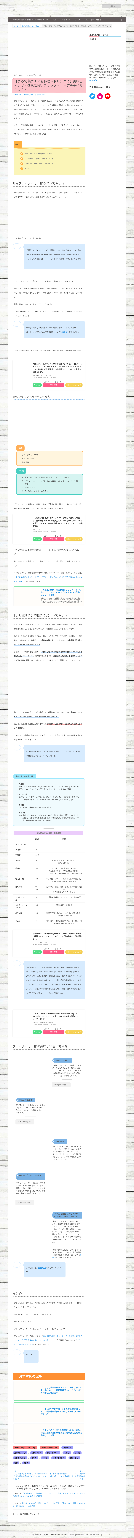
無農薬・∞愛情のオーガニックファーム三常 (58, 1535)
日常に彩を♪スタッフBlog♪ (31, 26)
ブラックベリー (52, 1453)
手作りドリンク (58, 1458)
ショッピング (65, 19)
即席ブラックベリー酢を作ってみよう (38, 153)
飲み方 (25, 1463)
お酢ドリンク (36, 1453)
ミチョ (66, 1453)
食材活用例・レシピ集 (50, 1448)
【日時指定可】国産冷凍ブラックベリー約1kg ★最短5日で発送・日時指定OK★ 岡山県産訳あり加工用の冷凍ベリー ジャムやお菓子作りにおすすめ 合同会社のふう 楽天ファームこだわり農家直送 (58, 522)
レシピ (77, 1453)
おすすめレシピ (19, 1453)
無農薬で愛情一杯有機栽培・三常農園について (30, 19)
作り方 (33, 1458)
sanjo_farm (29, 95)
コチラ (64, 332)
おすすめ (68, 1448)
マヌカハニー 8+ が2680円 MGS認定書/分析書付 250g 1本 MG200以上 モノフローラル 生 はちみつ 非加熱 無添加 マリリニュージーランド (57, 1016)
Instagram (42, 1268)
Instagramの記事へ (61, 1085)
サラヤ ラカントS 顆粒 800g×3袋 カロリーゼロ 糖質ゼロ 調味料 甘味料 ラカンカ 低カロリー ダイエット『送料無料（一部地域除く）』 (57, 936)
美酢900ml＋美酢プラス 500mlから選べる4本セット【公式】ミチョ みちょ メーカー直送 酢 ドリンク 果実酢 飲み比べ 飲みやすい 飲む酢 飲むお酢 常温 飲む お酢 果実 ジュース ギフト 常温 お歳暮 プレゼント (57, 368)
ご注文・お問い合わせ (92, 19)
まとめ (27, 168)
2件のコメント (41, 95)
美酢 (15, 1463)
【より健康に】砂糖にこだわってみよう (39, 159)
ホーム (16, 26)
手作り (44, 1458)
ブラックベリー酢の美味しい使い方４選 (39, 163)
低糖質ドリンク (19, 1458)
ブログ (77, 19)
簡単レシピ (74, 1458)
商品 (54, 19)
